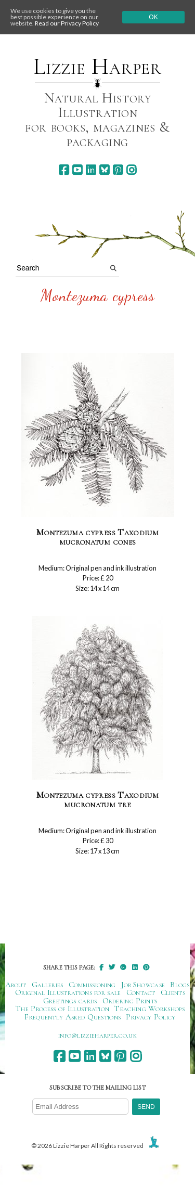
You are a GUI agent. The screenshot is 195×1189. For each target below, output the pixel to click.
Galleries (47, 984)
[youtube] (77, 170)
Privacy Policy (150, 1017)
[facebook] (64, 170)
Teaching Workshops (149, 1008)
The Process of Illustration (62, 1008)
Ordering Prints (130, 1000)
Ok (153, 17)
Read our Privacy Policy (67, 23)
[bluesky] (104, 170)
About (16, 984)
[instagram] (131, 170)
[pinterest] (118, 170)
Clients (173, 992)
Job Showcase (143, 984)
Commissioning (92, 984)
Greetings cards (70, 1000)
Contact (140, 992)
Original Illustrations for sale (68, 992)
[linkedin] (91, 170)
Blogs (180, 984)
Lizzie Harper (97, 67)
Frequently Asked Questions (72, 1017)
